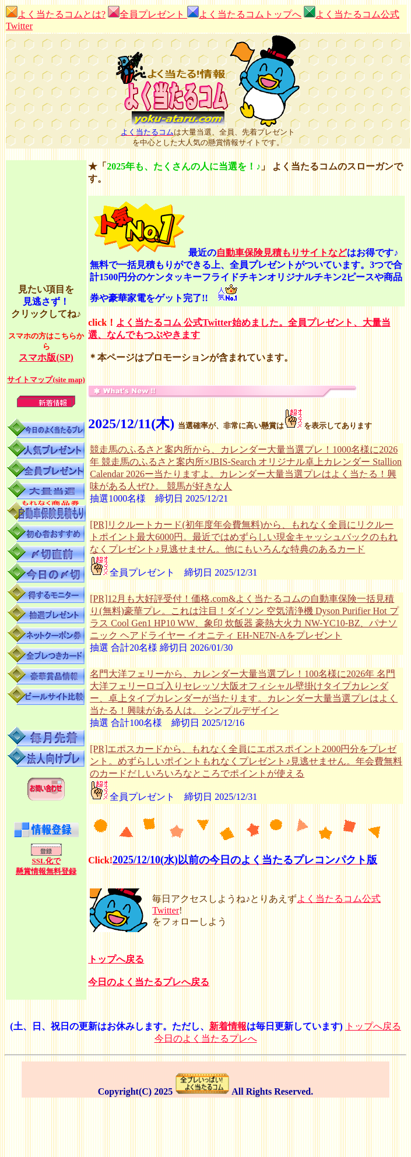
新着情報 (228, 1026)
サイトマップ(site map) (46, 379)
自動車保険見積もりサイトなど (281, 252)
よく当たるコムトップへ (250, 14)
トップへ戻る (116, 959)
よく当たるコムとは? (56, 14)
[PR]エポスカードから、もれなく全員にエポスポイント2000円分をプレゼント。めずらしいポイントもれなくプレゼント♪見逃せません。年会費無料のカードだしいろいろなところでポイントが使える (246, 761)
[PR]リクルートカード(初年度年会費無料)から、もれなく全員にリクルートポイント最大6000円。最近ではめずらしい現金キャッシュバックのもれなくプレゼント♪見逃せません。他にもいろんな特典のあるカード (244, 537)
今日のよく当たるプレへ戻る (148, 982)
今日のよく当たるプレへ (205, 1038)
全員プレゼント (153, 14)
